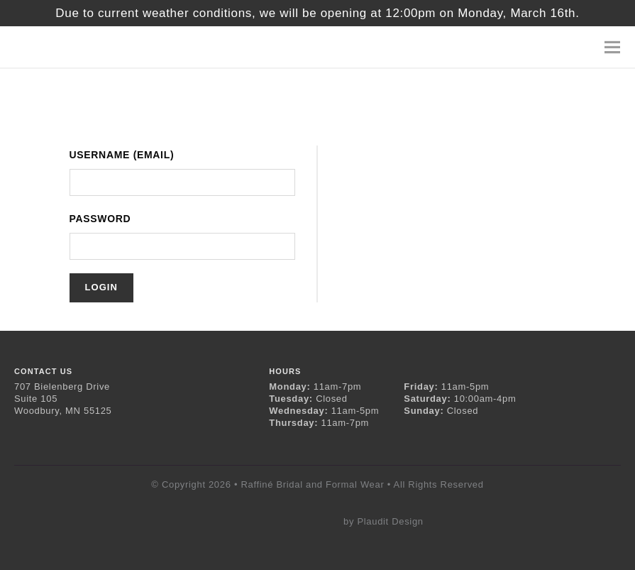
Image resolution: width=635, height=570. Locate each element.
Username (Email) (122, 154)
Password (100, 218)
